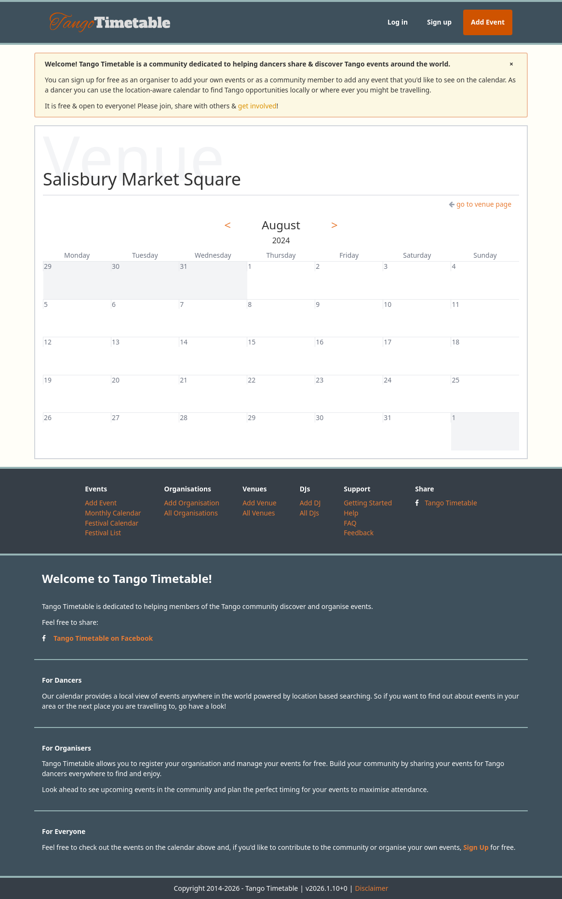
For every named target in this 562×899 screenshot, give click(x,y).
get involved (257, 105)
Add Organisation (191, 502)
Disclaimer (371, 888)
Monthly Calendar (113, 512)
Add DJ (310, 502)
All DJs (309, 512)
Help (351, 512)
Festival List (103, 532)
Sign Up (476, 847)
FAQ (350, 523)
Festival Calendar (111, 523)
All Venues (258, 512)
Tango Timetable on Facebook (103, 638)
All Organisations (190, 512)
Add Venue (259, 502)
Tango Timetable (451, 502)
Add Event (488, 21)
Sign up (439, 21)
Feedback (359, 532)
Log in (398, 21)
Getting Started (368, 502)
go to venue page (480, 204)
